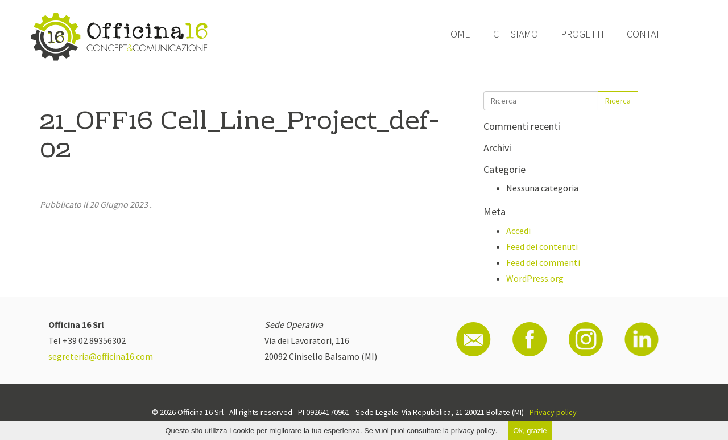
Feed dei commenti (543, 262)
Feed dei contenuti (542, 246)
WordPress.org (535, 278)
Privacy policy (553, 412)
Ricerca (618, 101)
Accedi (518, 230)
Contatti (647, 33)
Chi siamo (515, 33)
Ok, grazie (530, 430)
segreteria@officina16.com (100, 356)
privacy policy (473, 430)
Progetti (582, 33)
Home (457, 33)
